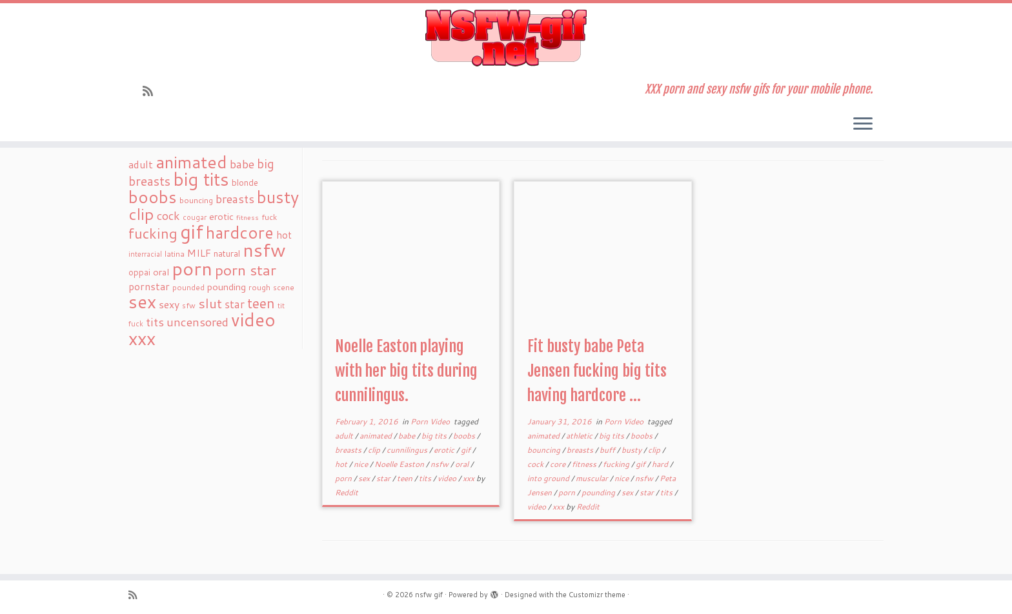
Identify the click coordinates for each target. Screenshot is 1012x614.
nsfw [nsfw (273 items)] (264, 249)
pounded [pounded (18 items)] (188, 287)
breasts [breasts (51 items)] (235, 198)
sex (365, 478)
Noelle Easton (400, 464)
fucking (617, 464)
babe (407, 435)
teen (405, 478)
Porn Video (431, 421)
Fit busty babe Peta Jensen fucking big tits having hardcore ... (597, 371)
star (384, 478)
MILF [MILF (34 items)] (199, 253)
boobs (465, 435)
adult (345, 435)
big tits (435, 435)
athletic (580, 435)
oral (463, 464)
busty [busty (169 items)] (278, 196)
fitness (585, 464)
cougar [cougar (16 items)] (195, 217)
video (448, 478)
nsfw (440, 464)
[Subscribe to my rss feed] (152, 91)
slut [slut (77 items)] (210, 303)
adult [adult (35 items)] (140, 164)
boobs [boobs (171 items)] (152, 196)
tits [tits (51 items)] (155, 321)
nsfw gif (429, 594)
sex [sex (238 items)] (142, 301)
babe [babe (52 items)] (242, 163)
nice (362, 464)
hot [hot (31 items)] (284, 235)
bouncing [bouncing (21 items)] (196, 200)
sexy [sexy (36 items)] (169, 304)
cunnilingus (408, 449)
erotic (445, 449)
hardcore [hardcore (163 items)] (240, 232)
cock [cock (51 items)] (168, 215)
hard (661, 464)
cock (536, 464)
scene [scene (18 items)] (283, 287)
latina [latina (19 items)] (175, 253)
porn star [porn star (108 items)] (245, 269)
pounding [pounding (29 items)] (226, 286)
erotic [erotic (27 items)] (221, 216)
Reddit (346, 492)
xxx (469, 478)
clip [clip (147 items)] (141, 214)
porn (344, 478)
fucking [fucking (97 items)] (152, 233)
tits (426, 478)
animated (376, 435)
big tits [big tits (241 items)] (201, 179)
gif (466, 449)
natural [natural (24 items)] (227, 253)
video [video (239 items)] (253, 319)
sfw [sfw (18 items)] (189, 305)
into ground (549, 478)
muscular (593, 478)
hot (342, 464)
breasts (349, 449)
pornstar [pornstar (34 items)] (149, 286)
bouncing (544, 449)
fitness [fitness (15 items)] (247, 217)
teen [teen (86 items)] (261, 303)
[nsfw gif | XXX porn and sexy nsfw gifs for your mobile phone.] (506, 38)
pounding (599, 492)
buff (608, 449)
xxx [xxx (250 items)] (142, 338)
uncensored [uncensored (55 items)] (197, 321)
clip (375, 449)
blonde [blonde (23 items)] (245, 182)
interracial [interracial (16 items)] (145, 254)
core (558, 464)
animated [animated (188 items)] (191, 162)
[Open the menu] (863, 124)
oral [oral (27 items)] (161, 272)
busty (632, 449)
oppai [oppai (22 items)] (139, 272)
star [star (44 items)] (235, 304)
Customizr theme (597, 594)
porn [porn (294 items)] (192, 268)
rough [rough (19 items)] (259, 287)
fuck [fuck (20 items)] (269, 217)
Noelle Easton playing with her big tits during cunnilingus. (406, 371)
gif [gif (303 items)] (191, 231)
